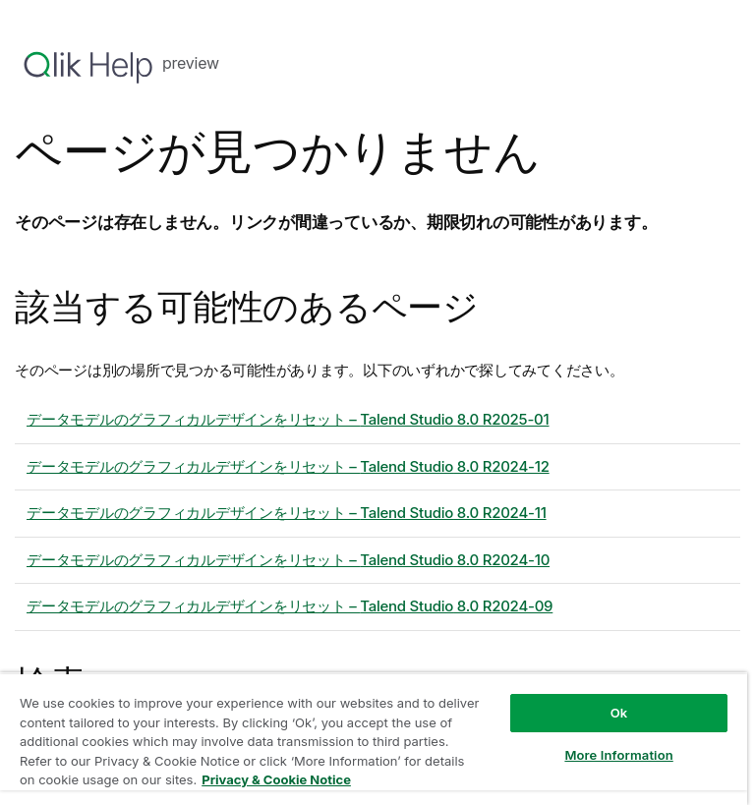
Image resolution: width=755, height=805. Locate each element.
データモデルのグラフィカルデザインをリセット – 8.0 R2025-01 (288, 419)
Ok (619, 712)
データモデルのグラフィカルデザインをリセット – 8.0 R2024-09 (289, 606)
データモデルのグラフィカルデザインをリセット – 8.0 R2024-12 (288, 466)
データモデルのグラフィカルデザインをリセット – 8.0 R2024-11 (287, 512)
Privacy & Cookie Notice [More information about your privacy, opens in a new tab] (276, 779)
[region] (373, 738)
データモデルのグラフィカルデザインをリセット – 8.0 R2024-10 (288, 559)
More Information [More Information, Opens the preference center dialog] (618, 755)
